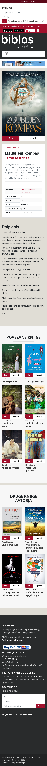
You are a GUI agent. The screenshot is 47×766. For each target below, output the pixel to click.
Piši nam (38, 26)
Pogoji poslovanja (17, 762)
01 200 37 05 (11, 659)
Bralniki (21, 26)
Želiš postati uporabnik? (34, 21)
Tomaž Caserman (17, 158)
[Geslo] (23, 17)
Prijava (40, 706)
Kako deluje (29, 26)
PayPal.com (7, 640)
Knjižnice (6, 26)
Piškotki (5, 762)
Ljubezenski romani (12, 148)
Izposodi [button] (32, 138)
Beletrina (32, 757)
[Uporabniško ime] (23, 12)
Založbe (13, 26)
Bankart (19, 640)
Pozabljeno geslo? (15, 21)
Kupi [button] (10, 138)
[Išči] (23, 54)
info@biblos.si (11, 662)
